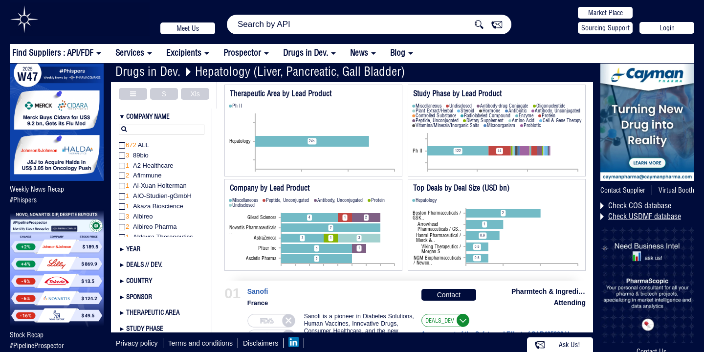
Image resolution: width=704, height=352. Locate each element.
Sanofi (257, 291)
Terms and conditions (200, 343)
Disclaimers (260, 343)
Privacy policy (137, 343)
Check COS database (639, 205)
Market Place (605, 12)
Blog (397, 52)
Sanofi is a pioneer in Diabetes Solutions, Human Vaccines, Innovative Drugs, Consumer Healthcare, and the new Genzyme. (359, 327)
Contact (449, 295)
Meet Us (187, 28)
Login (667, 27)
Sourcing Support (605, 27)
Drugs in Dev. (305, 52)
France (257, 303)
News (359, 52)
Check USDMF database (644, 216)
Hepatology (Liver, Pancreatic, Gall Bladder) (300, 71)
